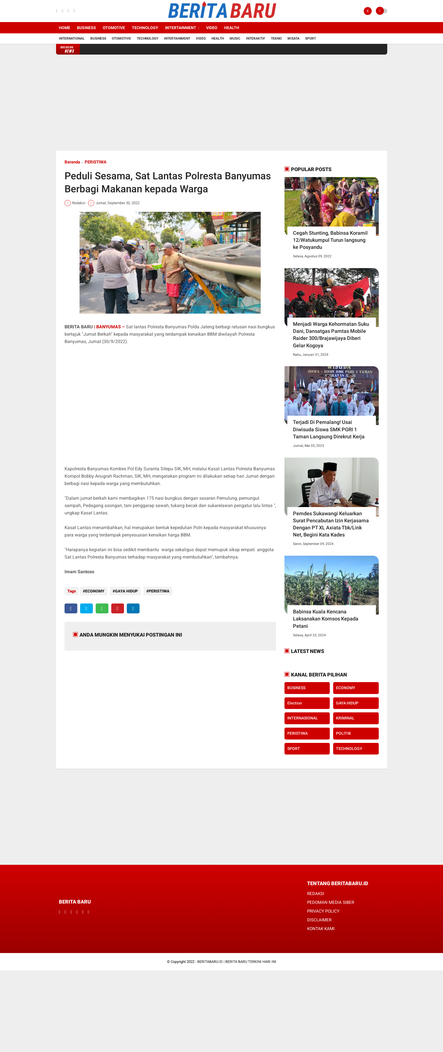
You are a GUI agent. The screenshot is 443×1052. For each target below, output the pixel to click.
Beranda (72, 162)
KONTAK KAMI (321, 928)
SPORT (293, 748)
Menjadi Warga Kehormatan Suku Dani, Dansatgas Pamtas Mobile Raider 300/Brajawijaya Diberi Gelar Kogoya (331, 334)
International (72, 38)
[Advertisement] (221, 102)
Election (294, 703)
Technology (145, 27)
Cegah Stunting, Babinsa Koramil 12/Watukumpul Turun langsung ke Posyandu (330, 240)
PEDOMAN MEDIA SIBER (330, 902)
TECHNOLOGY (349, 748)
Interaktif (255, 38)
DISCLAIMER (319, 919)
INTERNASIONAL (302, 718)
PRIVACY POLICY (323, 911)
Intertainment (180, 27)
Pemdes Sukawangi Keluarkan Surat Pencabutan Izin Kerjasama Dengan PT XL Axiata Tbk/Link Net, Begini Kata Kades (331, 524)
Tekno (276, 38)
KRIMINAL (345, 718)
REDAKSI (315, 893)
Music (235, 38)
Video (211, 27)
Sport (310, 38)
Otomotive (114, 27)
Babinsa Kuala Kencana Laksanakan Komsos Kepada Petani (325, 619)
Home (64, 27)
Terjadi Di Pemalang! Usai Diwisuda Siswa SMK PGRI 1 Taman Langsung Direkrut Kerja (329, 429)
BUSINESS (296, 687)
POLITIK (343, 733)
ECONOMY (94, 591)
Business (86, 27)
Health (231, 27)
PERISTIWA (95, 162)
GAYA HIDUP (125, 591)
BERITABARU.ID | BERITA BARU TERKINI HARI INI (236, 962)
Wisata (293, 38)
